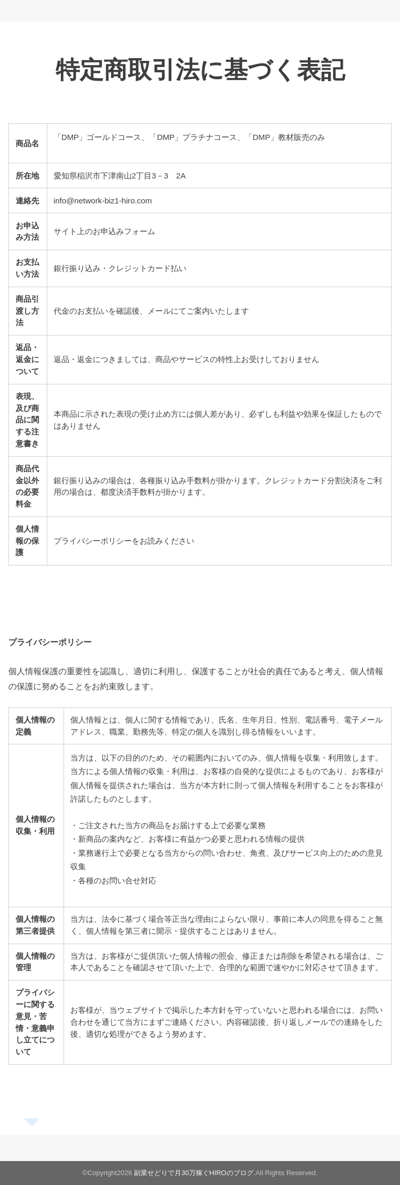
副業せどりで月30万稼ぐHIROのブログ (194, 1173)
